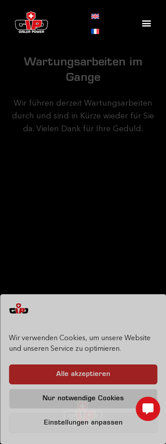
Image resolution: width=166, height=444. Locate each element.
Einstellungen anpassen (83, 423)
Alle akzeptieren (83, 374)
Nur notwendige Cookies (83, 398)
